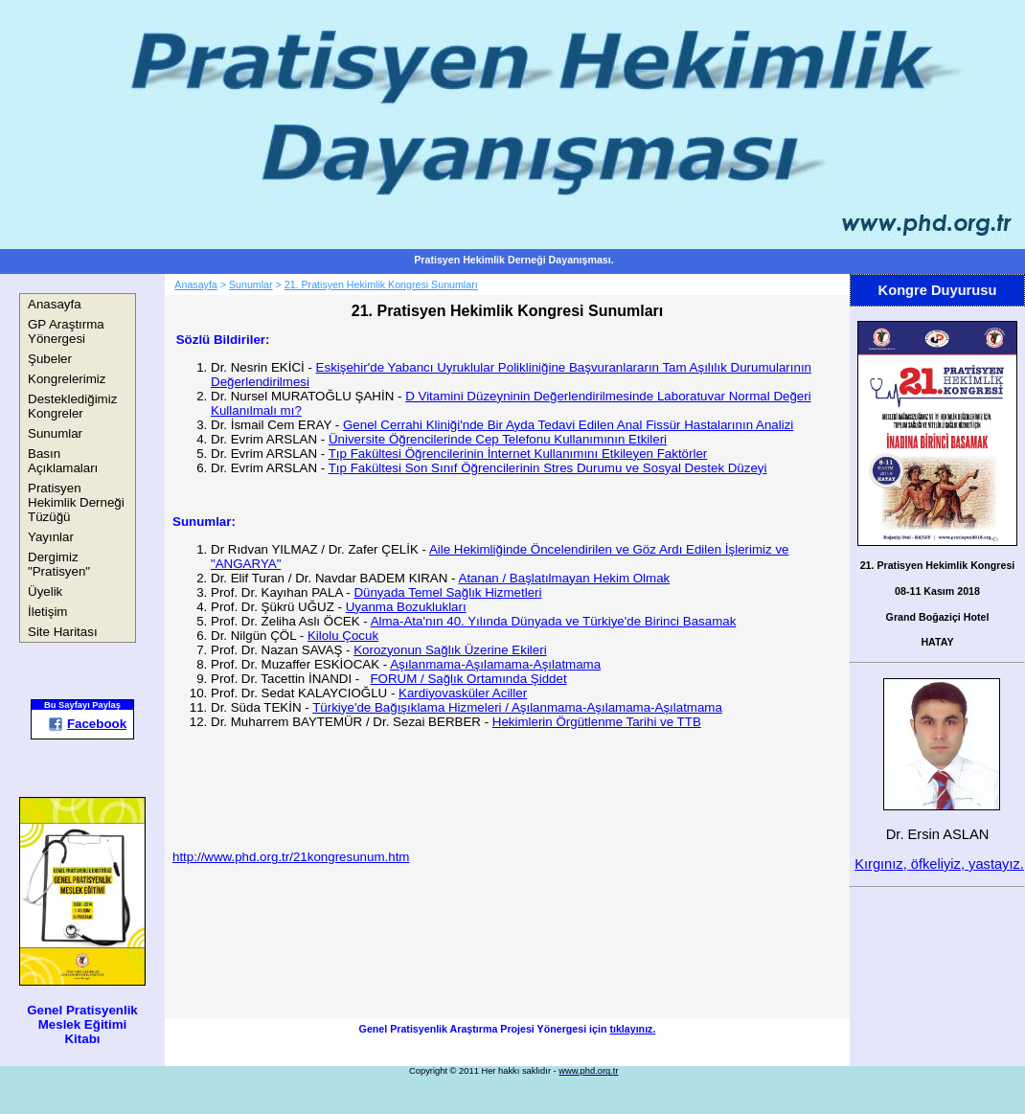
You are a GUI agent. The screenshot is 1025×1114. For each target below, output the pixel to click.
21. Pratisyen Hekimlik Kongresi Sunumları (381, 284)
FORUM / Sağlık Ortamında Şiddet (468, 678)
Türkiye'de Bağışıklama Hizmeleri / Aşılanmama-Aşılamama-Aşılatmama (517, 707)
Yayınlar (51, 537)
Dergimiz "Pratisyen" (59, 564)
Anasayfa (54, 304)
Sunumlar (55, 433)
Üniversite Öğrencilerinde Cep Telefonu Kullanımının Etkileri (498, 439)
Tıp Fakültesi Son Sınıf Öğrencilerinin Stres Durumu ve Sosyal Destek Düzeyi (548, 468)
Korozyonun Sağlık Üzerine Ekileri (450, 650)
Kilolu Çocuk (343, 635)
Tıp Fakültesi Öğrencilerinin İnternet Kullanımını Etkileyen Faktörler (518, 453)
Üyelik (45, 591)
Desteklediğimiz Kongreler (72, 406)
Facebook (87, 723)
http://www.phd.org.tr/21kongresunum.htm (290, 857)
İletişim (47, 611)
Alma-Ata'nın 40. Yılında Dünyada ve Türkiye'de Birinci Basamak (554, 621)
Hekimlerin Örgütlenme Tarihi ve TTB (596, 722)
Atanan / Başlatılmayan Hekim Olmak (565, 578)
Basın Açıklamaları (63, 460)
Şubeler (50, 359)
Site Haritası (63, 632)
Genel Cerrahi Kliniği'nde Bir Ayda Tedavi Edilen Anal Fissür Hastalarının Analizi (568, 425)
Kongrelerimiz (66, 379)
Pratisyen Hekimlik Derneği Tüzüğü (76, 502)
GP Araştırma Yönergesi (66, 331)
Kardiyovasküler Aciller (463, 693)
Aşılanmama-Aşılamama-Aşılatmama (495, 664)
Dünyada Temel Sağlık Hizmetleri (447, 592)
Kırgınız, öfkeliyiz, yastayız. (939, 864)
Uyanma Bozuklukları (406, 607)
